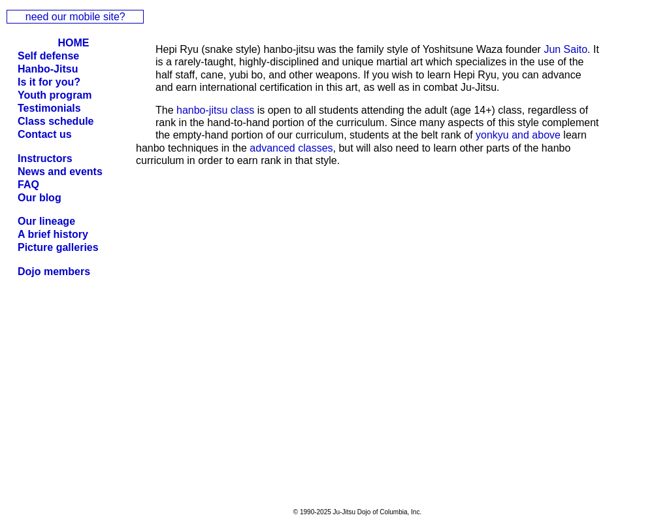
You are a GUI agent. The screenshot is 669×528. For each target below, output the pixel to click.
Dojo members (54, 271)
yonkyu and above (518, 134)
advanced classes (291, 148)
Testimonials (49, 108)
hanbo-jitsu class (215, 110)
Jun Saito (565, 49)
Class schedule (56, 121)
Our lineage (46, 221)
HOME (74, 42)
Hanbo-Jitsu (48, 68)
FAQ (28, 184)
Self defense (48, 55)
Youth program (54, 95)
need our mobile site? (75, 16)
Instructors (45, 158)
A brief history (53, 234)
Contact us (45, 134)
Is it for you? (49, 82)
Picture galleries (58, 247)
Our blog (39, 197)
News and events (60, 171)
